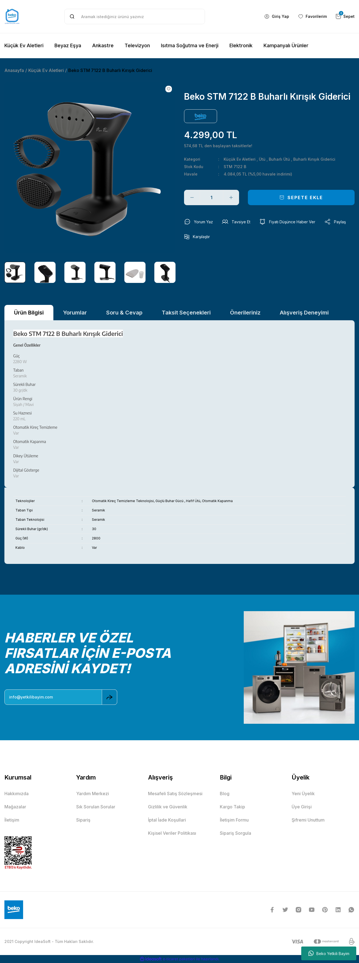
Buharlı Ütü (279, 159)
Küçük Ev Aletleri (240, 159)
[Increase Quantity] (231, 197)
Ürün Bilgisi (29, 312)
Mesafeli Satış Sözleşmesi (175, 793)
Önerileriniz (245, 312)
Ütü (262, 159)
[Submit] (109, 697)
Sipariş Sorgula (235, 833)
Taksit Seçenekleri (186, 312)
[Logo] (12, 16)
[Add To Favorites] (168, 89)
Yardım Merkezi (92, 793)
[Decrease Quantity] (192, 197)
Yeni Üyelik (303, 793)
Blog (224, 793)
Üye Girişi (302, 806)
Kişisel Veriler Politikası (172, 833)
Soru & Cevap (124, 312)
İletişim (11, 820)
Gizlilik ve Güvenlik (167, 806)
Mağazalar (15, 806)
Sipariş (83, 820)
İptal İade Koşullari (167, 820)
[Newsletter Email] (60, 697)
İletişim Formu (234, 820)
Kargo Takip (232, 806)
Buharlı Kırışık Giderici (314, 159)
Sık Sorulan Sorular (95, 806)
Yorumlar (75, 312)
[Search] (134, 16)
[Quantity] (211, 197)
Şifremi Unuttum (308, 820)
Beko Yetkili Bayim (328, 953)
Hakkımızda (16, 793)
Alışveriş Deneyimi (304, 312)
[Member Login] (276, 16)
